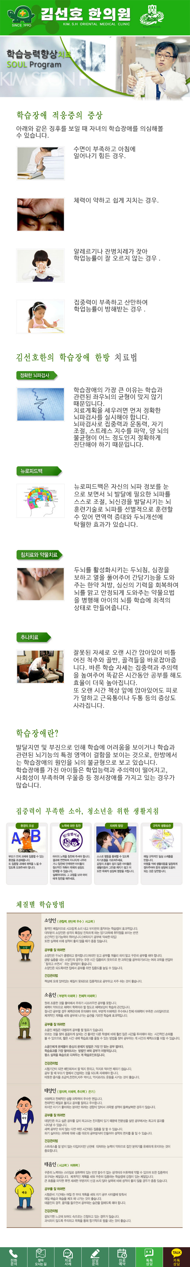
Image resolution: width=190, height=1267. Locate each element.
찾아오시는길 (40, 1257)
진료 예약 (122, 1257)
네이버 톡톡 (149, 1257)
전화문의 (13, 1257)
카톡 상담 (176, 1257)
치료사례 (67, 1257)
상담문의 (95, 1257)
